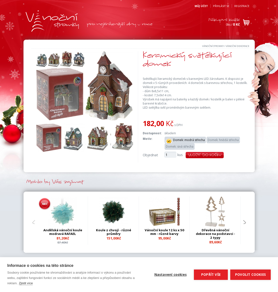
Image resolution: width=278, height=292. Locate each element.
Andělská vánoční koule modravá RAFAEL (62, 232)
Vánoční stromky (213, 46)
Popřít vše (211, 274)
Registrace (241, 6)
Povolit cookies (250, 274)
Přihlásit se (221, 6)
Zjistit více (26, 283)
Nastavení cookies (170, 274)
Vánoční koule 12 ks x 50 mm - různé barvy (164, 232)
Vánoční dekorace (237, 46)
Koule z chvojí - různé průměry (113, 232)
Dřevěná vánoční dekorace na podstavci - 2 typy (215, 234)
